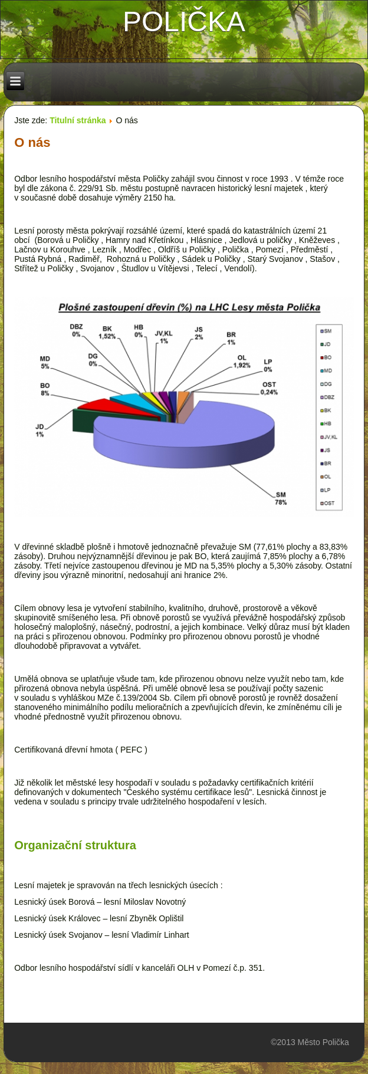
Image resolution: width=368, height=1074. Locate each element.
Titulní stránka (78, 120)
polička (184, 21)
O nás (32, 142)
